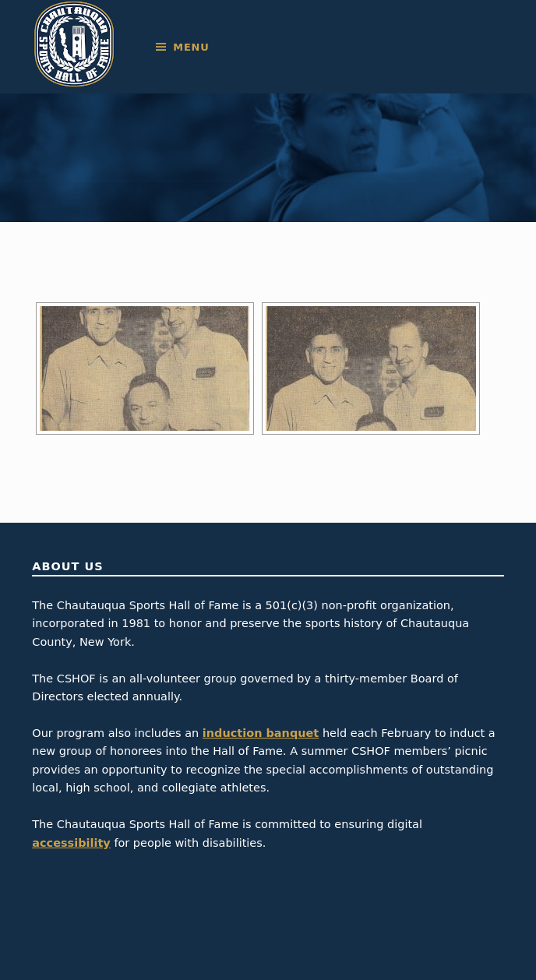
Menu (191, 47)
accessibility (71, 843)
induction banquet (261, 733)
